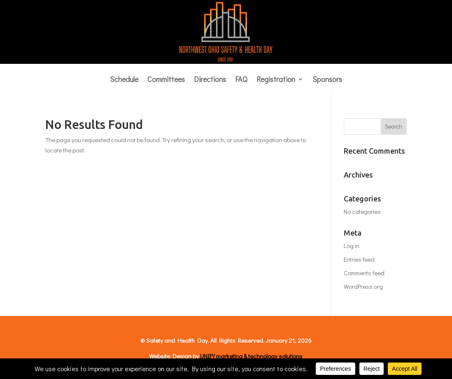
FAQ (241, 80)
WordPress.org (363, 286)
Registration (275, 80)
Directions (210, 80)
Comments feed (364, 273)
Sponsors (327, 80)
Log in (351, 245)
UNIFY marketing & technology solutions (251, 356)
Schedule (124, 80)
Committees (166, 80)
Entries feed (359, 259)
